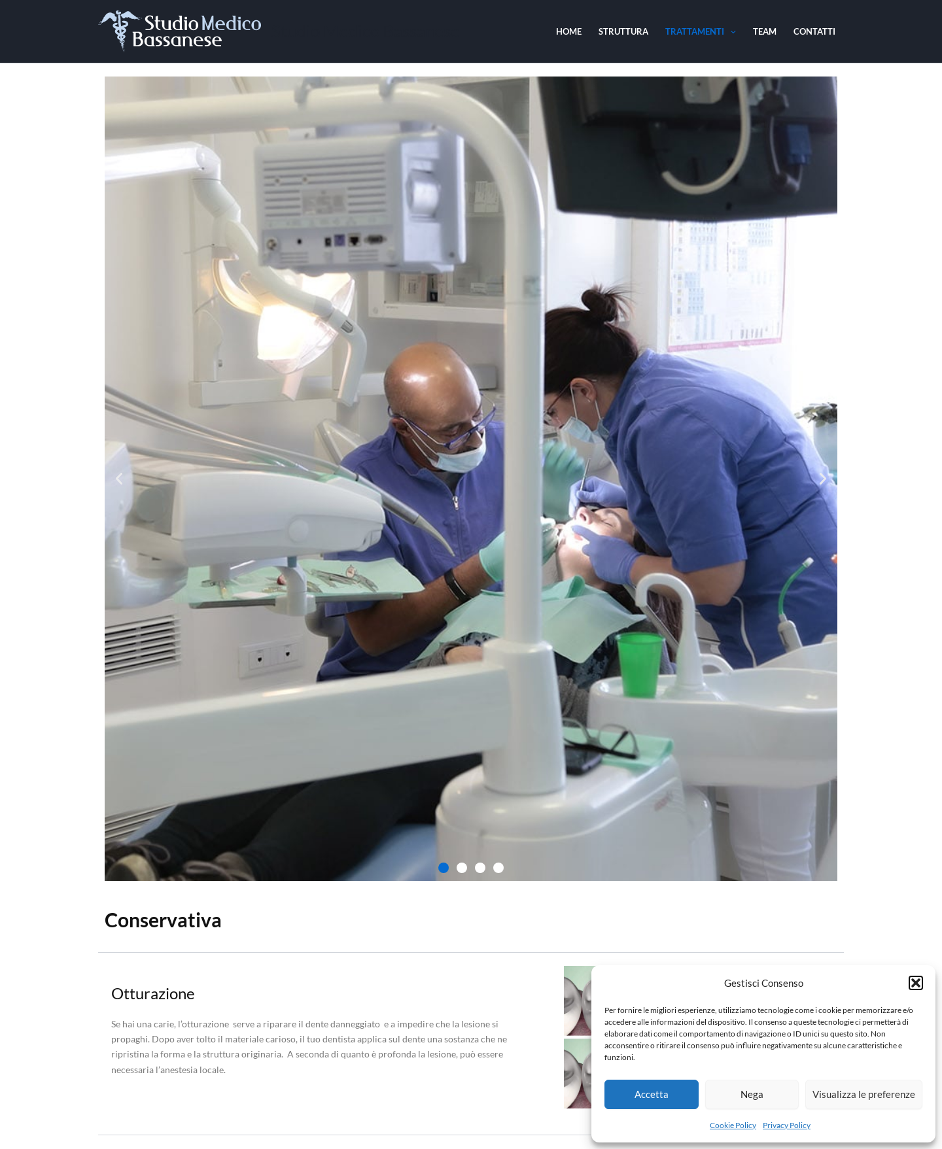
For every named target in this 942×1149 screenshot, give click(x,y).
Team (764, 31)
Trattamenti (700, 31)
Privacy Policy (787, 1125)
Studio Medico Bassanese (365, 30)
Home (569, 31)
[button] (915, 982)
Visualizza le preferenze (863, 1094)
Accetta (652, 1094)
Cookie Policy (733, 1125)
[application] (730, 31)
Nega (752, 1094)
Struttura (623, 31)
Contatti (814, 31)
